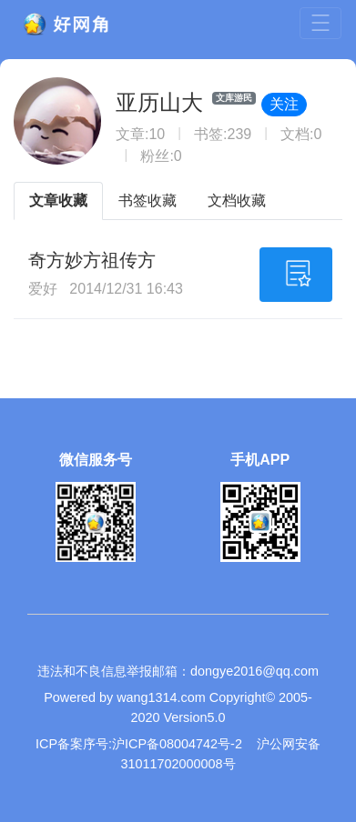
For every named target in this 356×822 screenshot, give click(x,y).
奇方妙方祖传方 (92, 260)
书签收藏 (147, 200)
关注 (284, 104)
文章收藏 (58, 200)
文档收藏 (237, 200)
